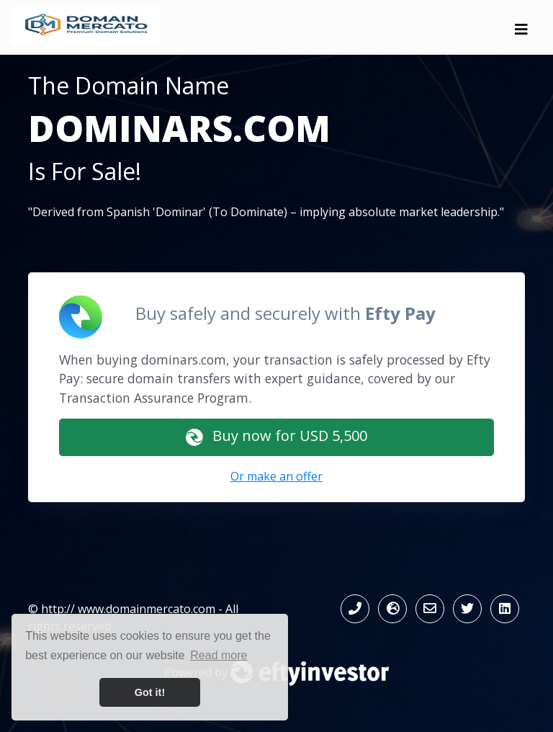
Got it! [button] (150, 692)
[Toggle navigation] (521, 33)
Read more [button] (218, 655)
